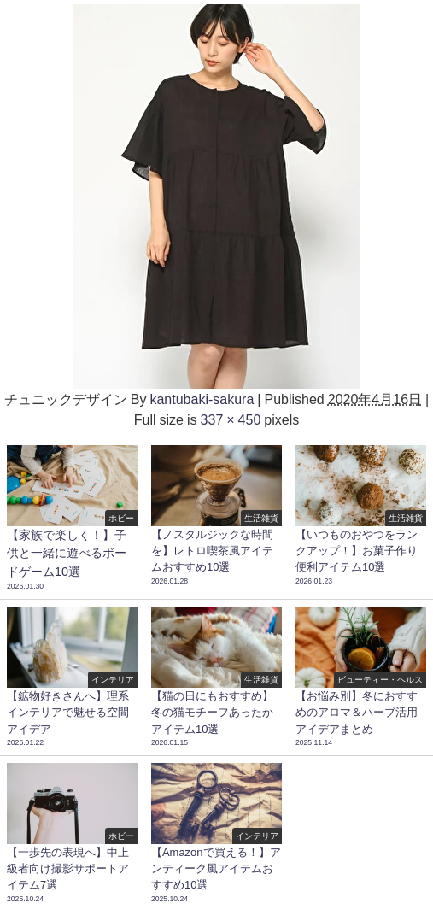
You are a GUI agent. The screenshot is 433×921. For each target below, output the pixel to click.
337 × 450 (231, 419)
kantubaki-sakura (201, 399)
